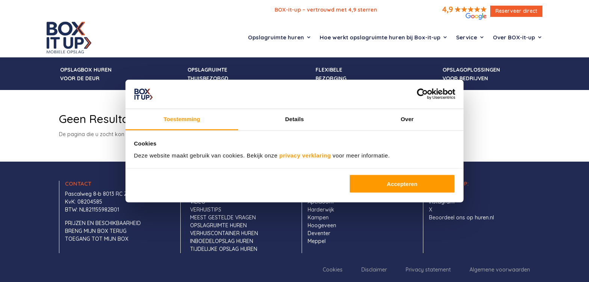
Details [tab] (294, 119)
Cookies (333, 269)
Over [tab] (407, 119)
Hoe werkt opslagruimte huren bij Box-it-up (380, 37)
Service (466, 37)
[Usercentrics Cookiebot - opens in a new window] (422, 94)
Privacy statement (428, 269)
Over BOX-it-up (514, 37)
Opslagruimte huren (276, 37)
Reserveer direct (516, 11)
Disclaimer (374, 269)
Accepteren (402, 184)
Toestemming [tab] (181, 119)
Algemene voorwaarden (500, 269)
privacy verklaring (305, 155)
